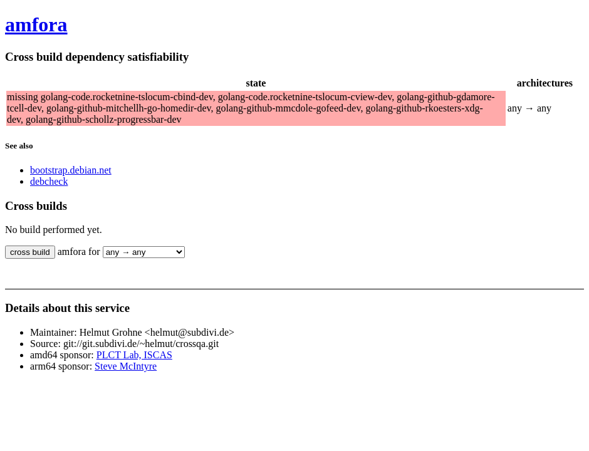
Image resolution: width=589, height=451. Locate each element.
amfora (36, 24)
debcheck (49, 181)
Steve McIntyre (126, 366)
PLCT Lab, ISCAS (134, 355)
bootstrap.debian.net (71, 170)
